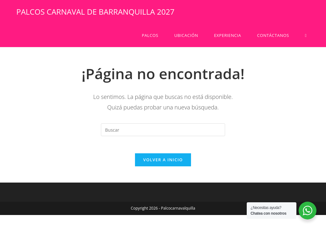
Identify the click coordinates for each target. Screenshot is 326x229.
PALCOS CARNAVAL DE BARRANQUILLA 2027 (95, 11)
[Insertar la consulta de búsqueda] (163, 129)
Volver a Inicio (163, 162)
